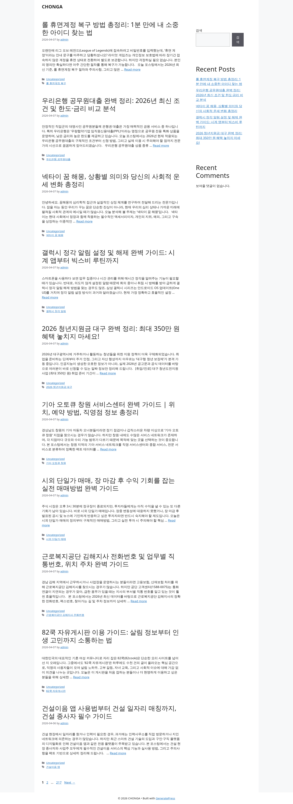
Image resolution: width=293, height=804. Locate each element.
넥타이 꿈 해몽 (54, 235)
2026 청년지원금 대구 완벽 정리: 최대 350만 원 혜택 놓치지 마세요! (111, 332)
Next (69, 782)
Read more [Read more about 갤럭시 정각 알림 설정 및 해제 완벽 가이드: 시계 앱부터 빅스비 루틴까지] (50, 297)
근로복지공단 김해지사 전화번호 (65, 615)
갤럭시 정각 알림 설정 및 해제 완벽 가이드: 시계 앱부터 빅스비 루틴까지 (108, 256)
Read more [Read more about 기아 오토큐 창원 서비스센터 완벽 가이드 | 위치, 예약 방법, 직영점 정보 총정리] (108, 449)
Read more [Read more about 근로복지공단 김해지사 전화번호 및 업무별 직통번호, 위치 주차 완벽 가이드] (139, 601)
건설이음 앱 (53, 767)
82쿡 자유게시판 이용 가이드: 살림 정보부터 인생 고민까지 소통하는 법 (110, 636)
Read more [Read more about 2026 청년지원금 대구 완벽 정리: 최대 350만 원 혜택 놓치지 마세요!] (108, 373)
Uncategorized (55, 79)
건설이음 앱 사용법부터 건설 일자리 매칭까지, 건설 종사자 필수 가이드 (109, 712)
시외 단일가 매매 (56, 539)
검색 (199, 30)
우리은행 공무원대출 (58, 159)
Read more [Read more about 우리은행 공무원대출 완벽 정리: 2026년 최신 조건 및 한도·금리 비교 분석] (161, 145)
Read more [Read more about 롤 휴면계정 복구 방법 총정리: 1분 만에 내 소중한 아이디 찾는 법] (132, 69)
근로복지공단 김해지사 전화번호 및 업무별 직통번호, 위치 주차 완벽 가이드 (108, 560)
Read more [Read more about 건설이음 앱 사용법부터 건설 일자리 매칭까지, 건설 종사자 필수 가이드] (118, 753)
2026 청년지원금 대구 (59, 387)
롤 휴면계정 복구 (56, 83)
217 (59, 782)
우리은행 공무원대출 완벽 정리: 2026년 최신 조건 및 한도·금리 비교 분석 (111, 104)
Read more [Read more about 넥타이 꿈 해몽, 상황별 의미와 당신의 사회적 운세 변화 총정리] (84, 221)
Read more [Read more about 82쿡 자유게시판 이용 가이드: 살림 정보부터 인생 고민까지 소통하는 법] (81, 677)
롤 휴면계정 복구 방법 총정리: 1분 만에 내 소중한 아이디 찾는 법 (110, 28)
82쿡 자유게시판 (56, 691)
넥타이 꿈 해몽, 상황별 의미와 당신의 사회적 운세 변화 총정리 (111, 180)
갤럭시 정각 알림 (56, 311)
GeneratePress (165, 798)
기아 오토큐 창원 (56, 463)
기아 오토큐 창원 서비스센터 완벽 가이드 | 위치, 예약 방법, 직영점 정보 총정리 (108, 408)
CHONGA (52, 6)
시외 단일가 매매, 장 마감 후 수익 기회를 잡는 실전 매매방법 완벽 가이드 (108, 484)
